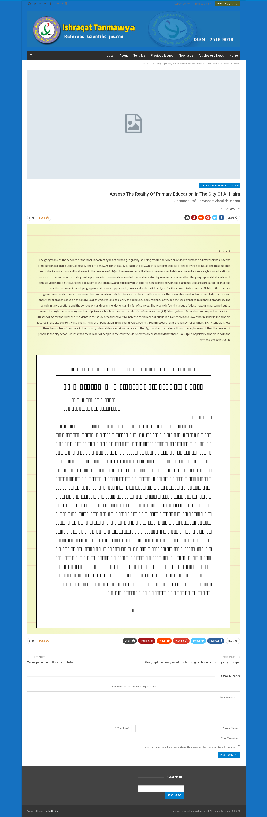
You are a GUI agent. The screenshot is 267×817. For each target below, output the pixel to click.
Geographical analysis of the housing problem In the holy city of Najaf (192, 662)
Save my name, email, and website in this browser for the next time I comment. (190, 747)
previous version (203, 3)
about (124, 55)
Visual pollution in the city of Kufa (50, 662)
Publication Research (213, 185)
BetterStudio (51, 811)
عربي (110, 55)
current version (182, 3)
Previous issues (162, 55)
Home (233, 55)
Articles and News (211, 55)
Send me (139, 55)
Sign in (62, 3)
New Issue (186, 55)
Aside (234, 185)
